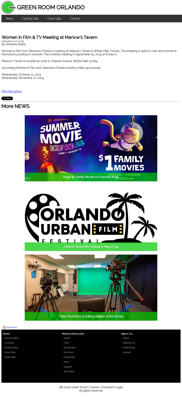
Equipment (70, 347)
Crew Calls (54, 18)
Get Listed (69, 371)
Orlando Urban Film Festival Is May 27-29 (91, 246)
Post (66, 362)
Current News (11, 338)
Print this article (12, 91)
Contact (75, 18)
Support (68, 366)
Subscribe (11, 327)
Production (69, 357)
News (9, 18)
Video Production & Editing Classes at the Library (91, 316)
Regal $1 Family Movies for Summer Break (91, 177)
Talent (67, 338)
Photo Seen (10, 357)
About (126, 338)
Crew (66, 342)
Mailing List (129, 342)
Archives (9, 342)
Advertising (129, 347)
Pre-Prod (68, 352)
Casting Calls (30, 18)
